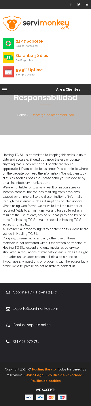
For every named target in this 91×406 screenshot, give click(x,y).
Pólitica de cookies (46, 381)
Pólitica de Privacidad (65, 375)
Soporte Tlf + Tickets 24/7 (35, 292)
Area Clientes (68, 89)
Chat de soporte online (32, 325)
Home (21, 115)
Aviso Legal (35, 375)
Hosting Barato (44, 369)
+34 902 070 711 (26, 341)
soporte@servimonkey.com (35, 308)
